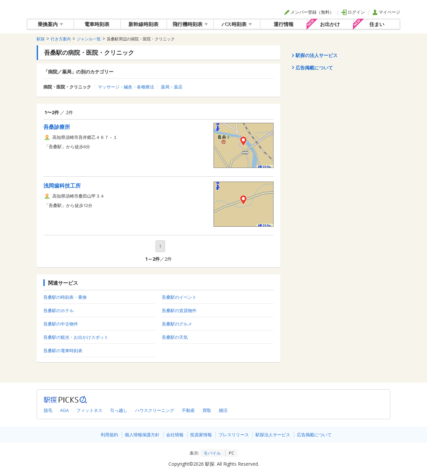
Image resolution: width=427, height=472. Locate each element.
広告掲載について (314, 435)
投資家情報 (201, 435)
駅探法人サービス (273, 435)
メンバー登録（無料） (309, 12)
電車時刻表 (96, 24)
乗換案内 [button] (50, 24)
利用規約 (109, 435)
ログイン (353, 12)
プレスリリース (234, 435)
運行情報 (284, 24)
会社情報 (174, 435)
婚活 (223, 410)
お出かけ (330, 24)
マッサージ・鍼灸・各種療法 (126, 87)
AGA (64, 410)
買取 (206, 410)
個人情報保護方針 (142, 435)
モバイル (212, 453)
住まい (376, 24)
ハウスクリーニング (154, 410)
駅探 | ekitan (48, 9)
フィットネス (89, 410)
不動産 (188, 410)
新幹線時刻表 (143, 24)
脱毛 (48, 410)
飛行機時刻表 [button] (190, 24)
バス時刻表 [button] (237, 24)
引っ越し (118, 410)
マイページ (386, 12)
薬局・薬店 (171, 87)
